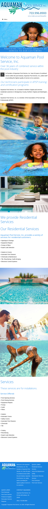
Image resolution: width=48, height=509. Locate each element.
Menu (4, 19)
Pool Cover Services (37, 483)
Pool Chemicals (36, 480)
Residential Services (37, 467)
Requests (3, 501)
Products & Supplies (6, 496)
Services (34, 469)
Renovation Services (6, 499)
